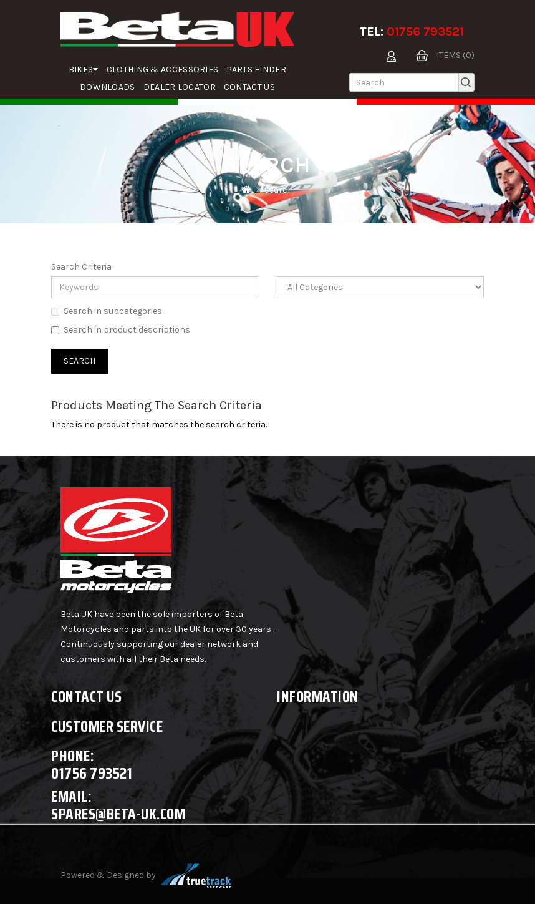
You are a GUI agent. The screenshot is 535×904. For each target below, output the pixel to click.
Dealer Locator (179, 87)
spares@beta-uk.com (118, 814)
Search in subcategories (106, 311)
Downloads (107, 87)
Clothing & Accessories (163, 69)
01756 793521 (425, 31)
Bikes (84, 69)
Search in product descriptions (120, 329)
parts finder (256, 69)
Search (278, 190)
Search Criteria (81, 266)
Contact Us (249, 87)
